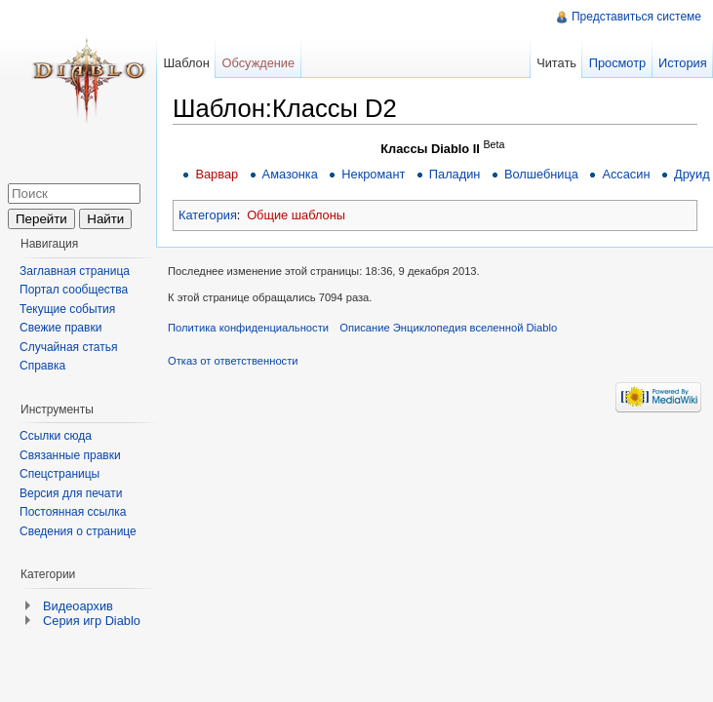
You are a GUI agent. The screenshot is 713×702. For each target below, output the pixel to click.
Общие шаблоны (296, 215)
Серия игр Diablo (91, 620)
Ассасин (626, 174)
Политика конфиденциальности (248, 327)
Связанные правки (70, 455)
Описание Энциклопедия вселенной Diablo (448, 327)
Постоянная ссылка (73, 512)
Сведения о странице (78, 531)
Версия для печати (71, 493)
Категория (207, 215)
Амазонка (290, 174)
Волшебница (541, 174)
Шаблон (186, 63)
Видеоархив (78, 606)
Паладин (455, 174)
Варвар (216, 174)
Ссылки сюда (56, 436)
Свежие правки (60, 327)
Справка (42, 365)
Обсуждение (259, 63)
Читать (556, 63)
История (682, 63)
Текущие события (67, 309)
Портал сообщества (74, 289)
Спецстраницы (59, 474)
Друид (692, 174)
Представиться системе (636, 16)
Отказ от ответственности (233, 361)
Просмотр (617, 63)
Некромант (373, 174)
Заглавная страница (75, 271)
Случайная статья (68, 347)
